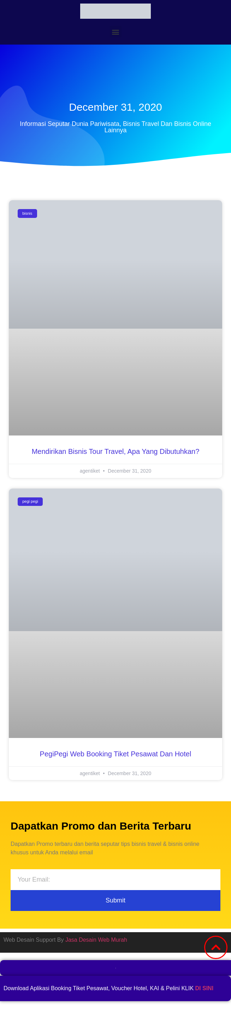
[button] (116, 31)
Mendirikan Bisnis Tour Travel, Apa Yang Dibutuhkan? (116, 451)
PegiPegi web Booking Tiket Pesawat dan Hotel (115, 754)
